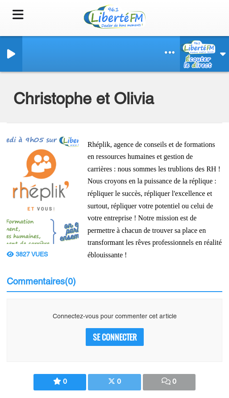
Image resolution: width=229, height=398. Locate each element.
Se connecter (115, 337)
